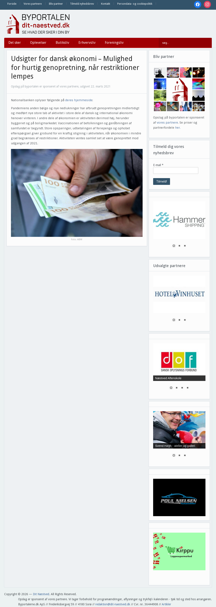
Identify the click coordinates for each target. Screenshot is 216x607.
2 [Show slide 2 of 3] (179, 246)
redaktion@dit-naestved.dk (112, 604)
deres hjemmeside (78, 100)
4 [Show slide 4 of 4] (187, 388)
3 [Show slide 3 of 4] (182, 388)
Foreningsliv (114, 43)
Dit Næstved (41, 594)
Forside (11, 3)
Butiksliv (62, 43)
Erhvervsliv (87, 43)
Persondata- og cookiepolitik (134, 3)
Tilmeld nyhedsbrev (82, 3)
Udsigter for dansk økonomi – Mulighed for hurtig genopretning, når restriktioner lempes (75, 67)
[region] (179, 227)
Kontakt (105, 3)
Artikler (166, 604)
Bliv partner (56, 3)
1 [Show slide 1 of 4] (171, 388)
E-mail (158, 165)
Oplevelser (38, 43)
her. (178, 128)
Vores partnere (33, 3)
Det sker (14, 43)
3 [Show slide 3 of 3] (184, 246)
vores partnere (167, 122)
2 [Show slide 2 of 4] (176, 388)
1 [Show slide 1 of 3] (173, 246)
